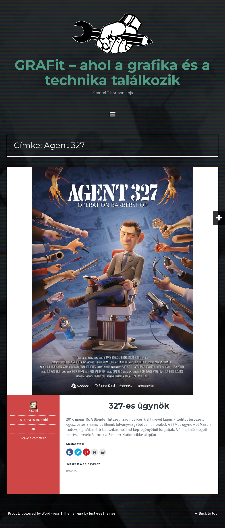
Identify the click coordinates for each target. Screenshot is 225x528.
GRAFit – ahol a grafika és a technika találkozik (112, 73)
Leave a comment (33, 438)
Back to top (205, 513)
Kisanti (33, 411)
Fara (79, 513)
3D (33, 429)
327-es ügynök (139, 406)
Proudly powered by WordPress (34, 513)
